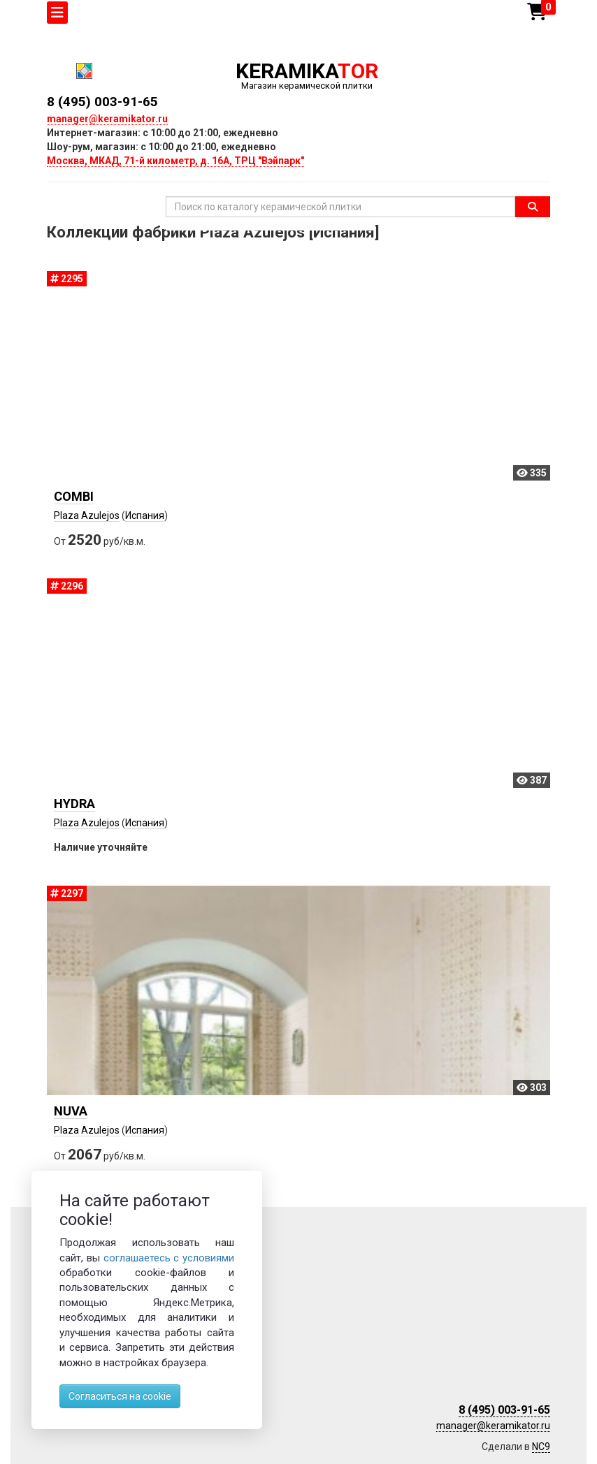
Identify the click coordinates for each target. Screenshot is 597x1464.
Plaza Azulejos (87, 515)
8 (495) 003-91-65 (102, 102)
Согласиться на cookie (120, 1396)
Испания (144, 515)
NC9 (541, 1446)
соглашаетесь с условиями (169, 1258)
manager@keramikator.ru (107, 118)
